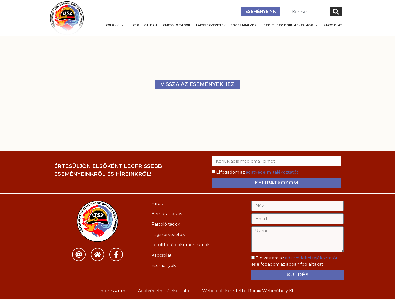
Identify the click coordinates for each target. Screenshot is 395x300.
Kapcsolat (333, 25)
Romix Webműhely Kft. (272, 291)
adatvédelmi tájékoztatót (272, 172)
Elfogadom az (257, 172)
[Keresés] (336, 11)
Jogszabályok (243, 25)
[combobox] (310, 11)
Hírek (134, 25)
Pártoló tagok (176, 25)
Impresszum (112, 291)
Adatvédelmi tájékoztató (163, 291)
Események (163, 265)
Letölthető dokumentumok (290, 25)
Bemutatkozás (166, 213)
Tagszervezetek (210, 25)
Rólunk (114, 25)
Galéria (150, 25)
